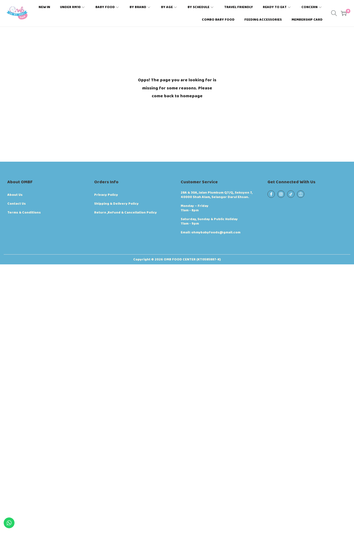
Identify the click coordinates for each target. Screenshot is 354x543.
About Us (15, 195)
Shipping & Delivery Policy (116, 204)
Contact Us (16, 204)
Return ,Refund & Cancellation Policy (125, 212)
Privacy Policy (106, 195)
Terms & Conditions (24, 212)
